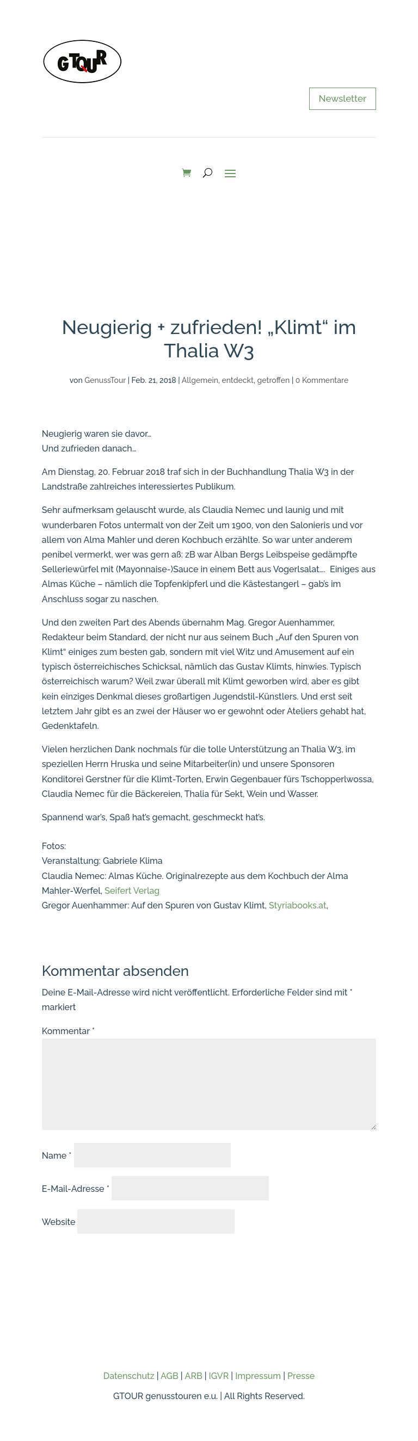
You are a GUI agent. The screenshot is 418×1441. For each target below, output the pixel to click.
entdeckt (238, 380)
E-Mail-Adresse (75, 1189)
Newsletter (343, 98)
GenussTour (105, 380)
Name (57, 1156)
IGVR (219, 1376)
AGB (170, 1376)
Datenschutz (129, 1376)
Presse (301, 1376)
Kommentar (68, 1031)
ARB (193, 1376)
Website (59, 1222)
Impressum (258, 1376)
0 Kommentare (322, 380)
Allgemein (200, 380)
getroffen (273, 380)
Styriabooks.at (298, 905)
